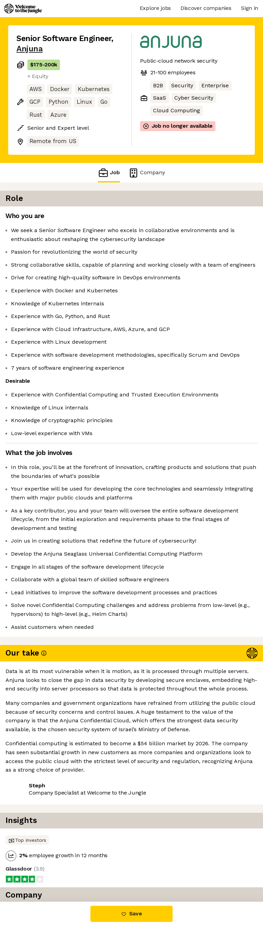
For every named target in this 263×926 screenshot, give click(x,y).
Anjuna (29, 48)
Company (146, 172)
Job (109, 172)
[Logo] (23, 8)
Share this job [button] (35, 873)
